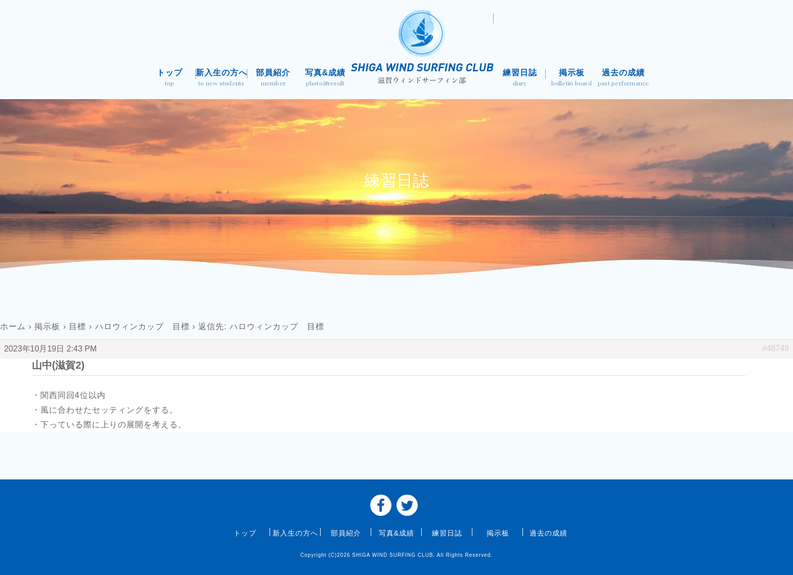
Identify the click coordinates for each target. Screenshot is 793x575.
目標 (77, 326)
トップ (170, 78)
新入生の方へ (222, 78)
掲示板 (572, 78)
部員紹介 (273, 78)
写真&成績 (325, 78)
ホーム (13, 326)
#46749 (775, 348)
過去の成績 (623, 78)
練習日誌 (520, 78)
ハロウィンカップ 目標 (142, 326)
